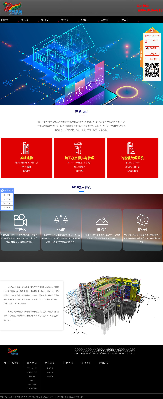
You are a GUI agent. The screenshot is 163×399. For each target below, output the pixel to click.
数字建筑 (50, 376)
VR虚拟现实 (32, 385)
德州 (22, 397)
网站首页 (4, 20)
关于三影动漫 (11, 363)
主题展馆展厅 (32, 389)
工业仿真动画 (32, 368)
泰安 (44, 397)
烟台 (62, 397)
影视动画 (50, 372)
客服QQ (101, 350)
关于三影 (24, 20)
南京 (77, 397)
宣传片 (31, 380)
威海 (66, 397)
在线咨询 (151, 59)
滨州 (55, 397)
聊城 (18, 397)
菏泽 (25, 397)
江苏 (74, 397)
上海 (10, 397)
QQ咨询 (151, 48)
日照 (40, 397)
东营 (59, 397)
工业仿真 (50, 368)
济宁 (29, 397)
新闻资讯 (84, 20)
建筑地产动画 (32, 372)
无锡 (81, 397)
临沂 (36, 397)
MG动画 (32, 376)
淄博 (48, 397)
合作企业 (104, 20)
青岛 (70, 397)
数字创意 (64, 20)
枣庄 (33, 397)
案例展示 (44, 20)
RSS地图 (130, 350)
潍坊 (51, 397)
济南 (14, 397)
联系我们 (124, 20)
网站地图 (120, 350)
